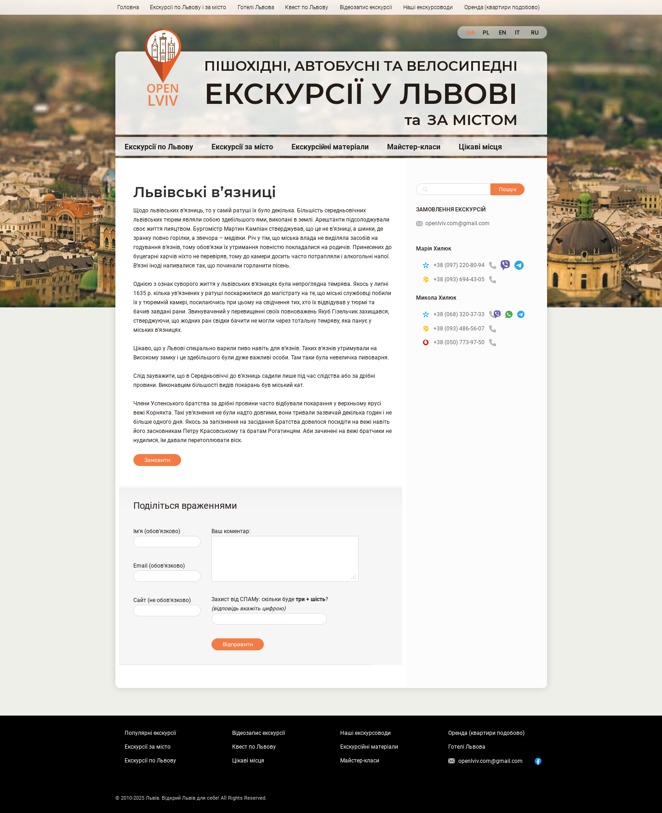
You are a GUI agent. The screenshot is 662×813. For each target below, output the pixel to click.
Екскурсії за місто (242, 146)
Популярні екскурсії (150, 733)
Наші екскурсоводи (428, 7)
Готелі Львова (256, 7)
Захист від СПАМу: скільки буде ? (269, 599)
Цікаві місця (480, 146)
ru (534, 32)
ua (470, 32)
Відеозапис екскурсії (366, 7)
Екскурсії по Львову (159, 146)
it (517, 32)
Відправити (238, 644)
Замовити (157, 460)
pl (486, 32)
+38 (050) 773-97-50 (465, 342)
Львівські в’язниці (204, 192)
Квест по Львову (306, 7)
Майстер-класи (413, 146)
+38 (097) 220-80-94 (465, 265)
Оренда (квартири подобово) (502, 7)
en (502, 32)
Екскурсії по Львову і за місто (188, 7)
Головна (128, 7)
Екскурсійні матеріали (330, 146)
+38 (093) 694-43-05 (465, 279)
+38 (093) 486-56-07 (465, 328)
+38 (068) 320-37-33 (461, 314)
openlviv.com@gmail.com (453, 223)
